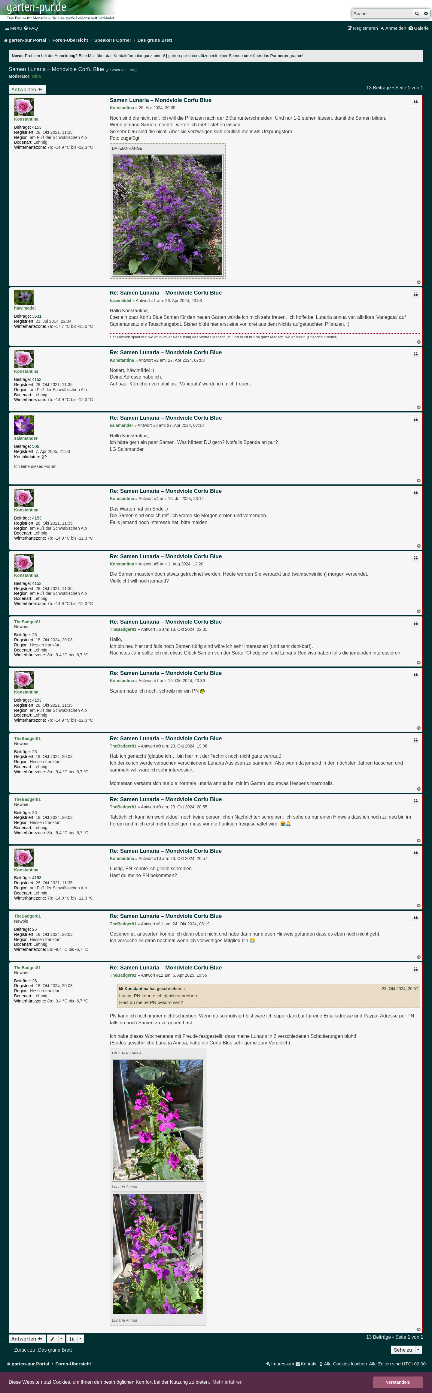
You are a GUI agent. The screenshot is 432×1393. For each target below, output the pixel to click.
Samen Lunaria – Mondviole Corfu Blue (56, 69)
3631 (36, 316)
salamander (26, 438)
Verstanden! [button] (398, 1382)
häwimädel (25, 308)
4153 (36, 127)
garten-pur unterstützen (189, 55)
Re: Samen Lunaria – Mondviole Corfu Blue (166, 293)
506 (35, 446)
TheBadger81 (27, 621)
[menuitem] (30, 28)
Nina (36, 76)
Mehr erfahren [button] (227, 1382)
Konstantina (26, 119)
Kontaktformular (128, 55)
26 (34, 634)
